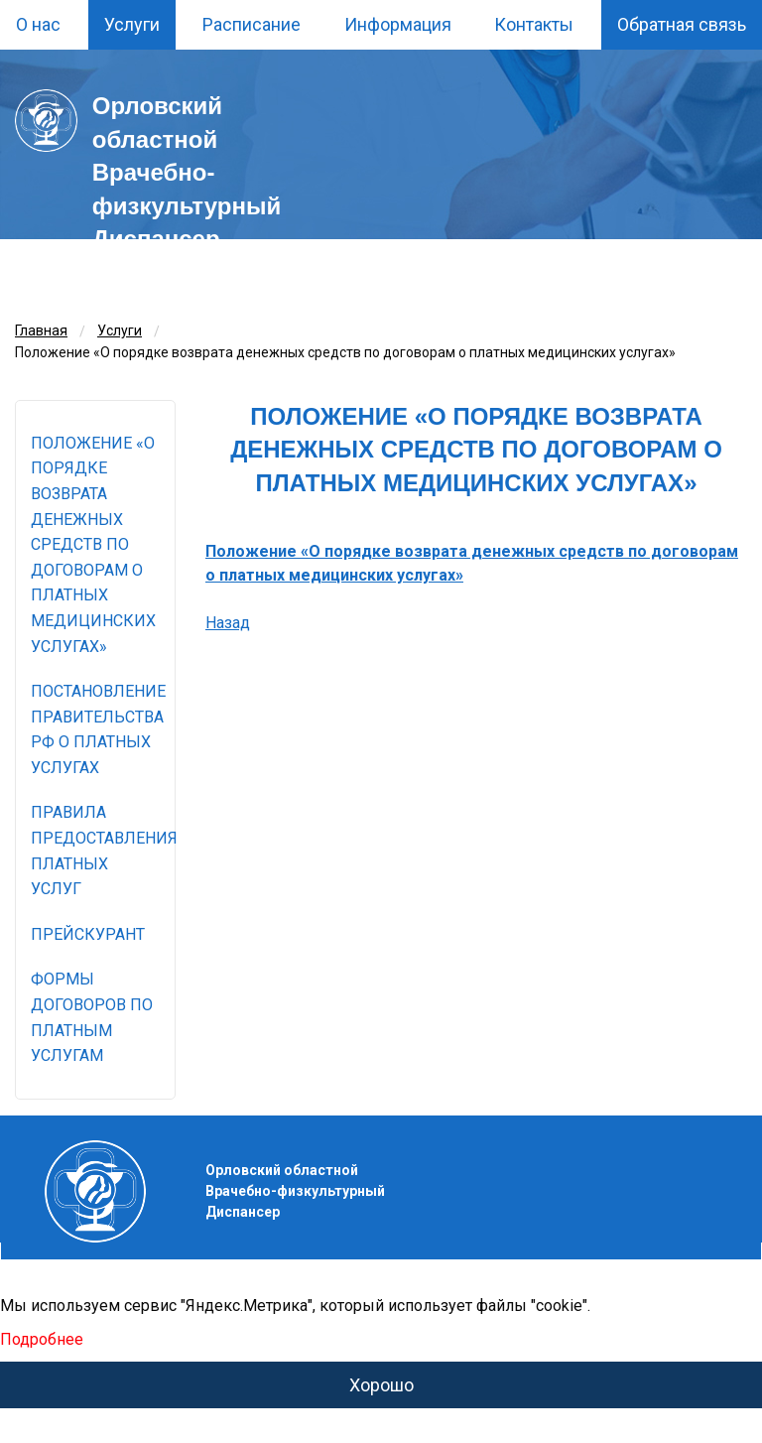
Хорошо (381, 1385)
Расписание (251, 24)
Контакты (533, 24)
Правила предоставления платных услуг (103, 850)
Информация (397, 24)
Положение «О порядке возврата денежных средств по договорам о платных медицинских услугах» (93, 545)
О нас (38, 24)
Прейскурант (88, 934)
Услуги (132, 24)
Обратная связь (681, 24)
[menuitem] (38, 25)
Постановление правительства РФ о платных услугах (98, 729)
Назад (227, 622)
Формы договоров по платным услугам (92, 1017)
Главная (41, 330)
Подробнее (41, 1339)
